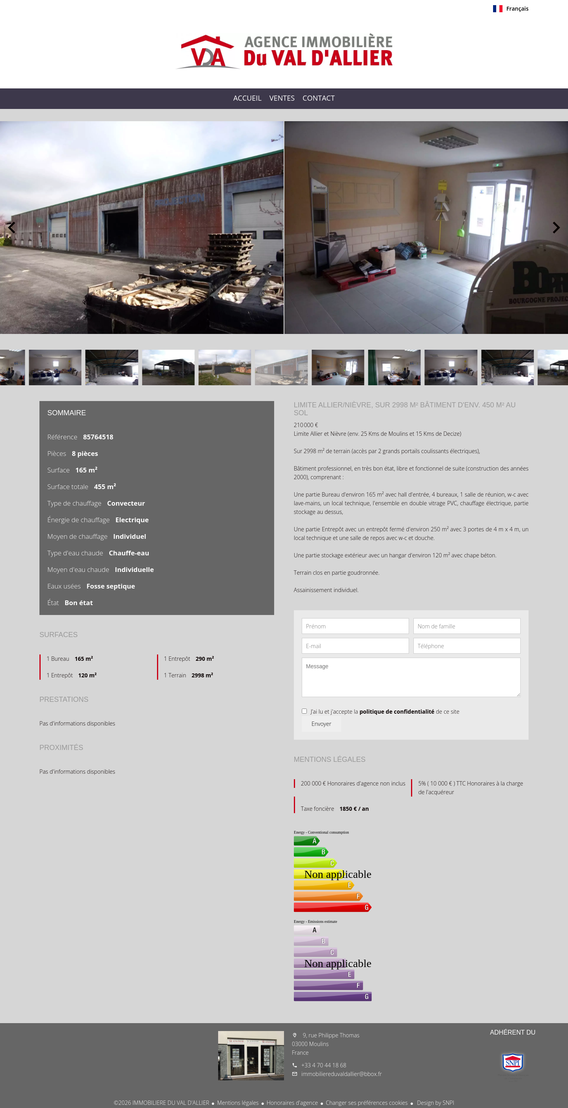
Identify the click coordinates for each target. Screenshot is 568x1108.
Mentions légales (237, 1102)
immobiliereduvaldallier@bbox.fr (341, 1074)
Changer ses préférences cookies (367, 1102)
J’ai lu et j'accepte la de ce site (385, 711)
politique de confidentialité (396, 711)
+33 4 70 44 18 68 (323, 1065)
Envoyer (321, 723)
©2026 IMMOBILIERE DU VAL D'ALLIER (161, 1102)
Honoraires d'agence (292, 1102)
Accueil (284, 50)
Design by (435, 1102)
